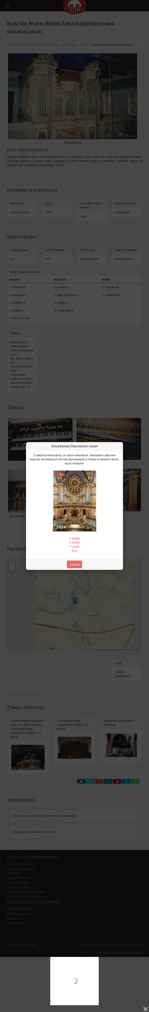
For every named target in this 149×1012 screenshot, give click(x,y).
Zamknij (74, 564)
